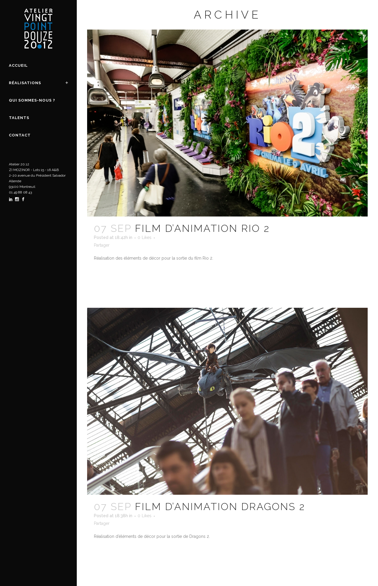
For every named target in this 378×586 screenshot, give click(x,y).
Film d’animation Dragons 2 (220, 506)
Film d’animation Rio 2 (202, 228)
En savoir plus (115, 275)
